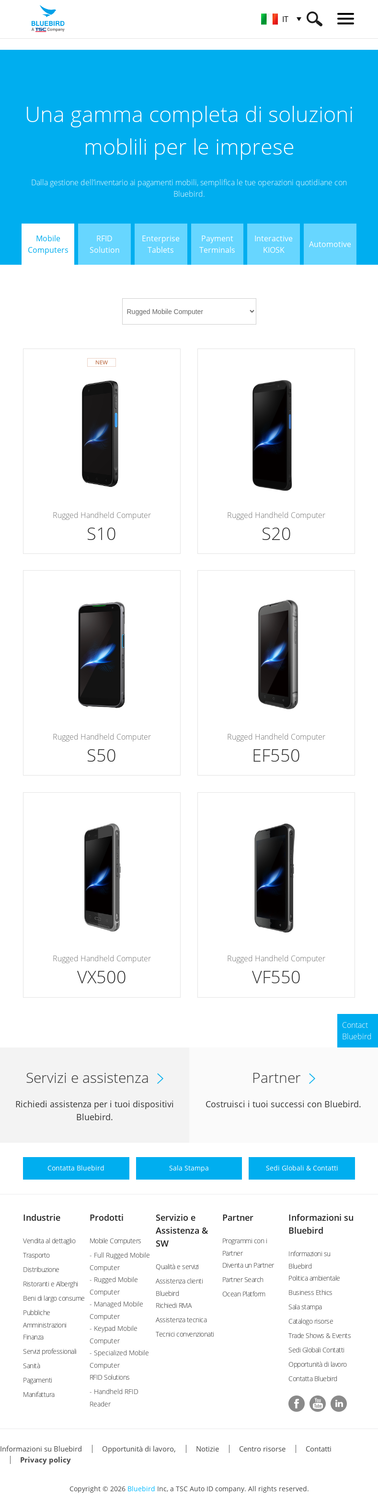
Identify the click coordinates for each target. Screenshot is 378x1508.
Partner (237, 1217)
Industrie (41, 1217)
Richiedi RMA (173, 1305)
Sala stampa (305, 1306)
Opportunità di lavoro (317, 1364)
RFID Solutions (110, 1377)
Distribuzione (41, 1269)
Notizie (207, 1448)
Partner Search (242, 1279)
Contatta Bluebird (312, 1378)
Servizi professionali (50, 1351)
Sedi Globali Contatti (316, 1349)
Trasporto (36, 1255)
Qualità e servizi (177, 1266)
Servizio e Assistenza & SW (182, 1230)
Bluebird (141, 1488)
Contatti (319, 1448)
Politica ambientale (314, 1278)
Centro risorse (262, 1448)
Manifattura (39, 1394)
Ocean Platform (243, 1293)
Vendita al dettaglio (49, 1240)
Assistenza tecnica (181, 1319)
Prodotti (107, 1217)
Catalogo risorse (310, 1321)
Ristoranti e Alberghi (50, 1283)
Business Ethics (310, 1292)
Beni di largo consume (54, 1298)
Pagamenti (37, 1379)
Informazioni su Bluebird (41, 1448)
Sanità (31, 1365)
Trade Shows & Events (319, 1335)
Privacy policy (45, 1459)
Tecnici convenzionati (185, 1334)
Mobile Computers (115, 1240)
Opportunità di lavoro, (139, 1448)
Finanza (33, 1336)
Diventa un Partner (248, 1265)
